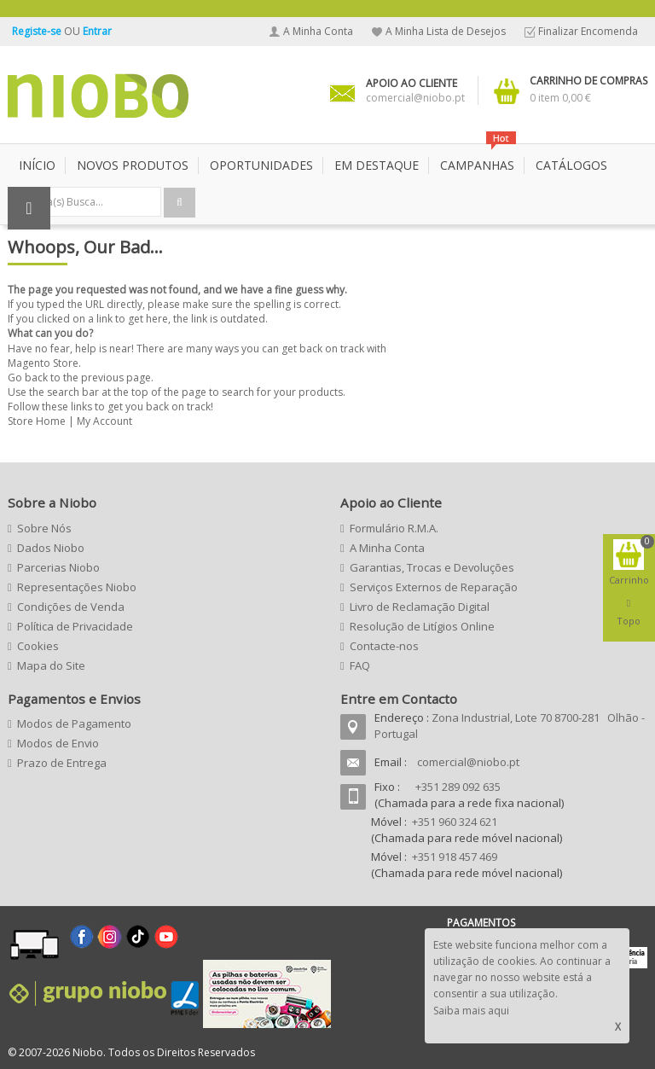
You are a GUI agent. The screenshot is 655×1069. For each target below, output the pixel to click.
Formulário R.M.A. (394, 528)
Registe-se (38, 31)
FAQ (360, 665)
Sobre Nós (44, 528)
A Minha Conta (318, 31)
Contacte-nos (384, 646)
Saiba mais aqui (471, 1010)
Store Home (37, 421)
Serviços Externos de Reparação (434, 587)
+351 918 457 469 (454, 856)
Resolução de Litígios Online (422, 626)
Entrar (97, 31)
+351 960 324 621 (454, 821)
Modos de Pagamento (74, 723)
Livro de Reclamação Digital (420, 606)
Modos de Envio (58, 743)
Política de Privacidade (75, 626)
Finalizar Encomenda (588, 31)
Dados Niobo (50, 547)
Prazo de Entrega (62, 762)
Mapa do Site (51, 665)
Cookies (38, 646)
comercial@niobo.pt (468, 762)
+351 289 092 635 (458, 786)
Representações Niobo (76, 587)
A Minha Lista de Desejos (445, 31)
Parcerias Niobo (58, 567)
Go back (28, 377)
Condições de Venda (71, 606)
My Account (104, 421)
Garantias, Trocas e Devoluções (432, 567)
